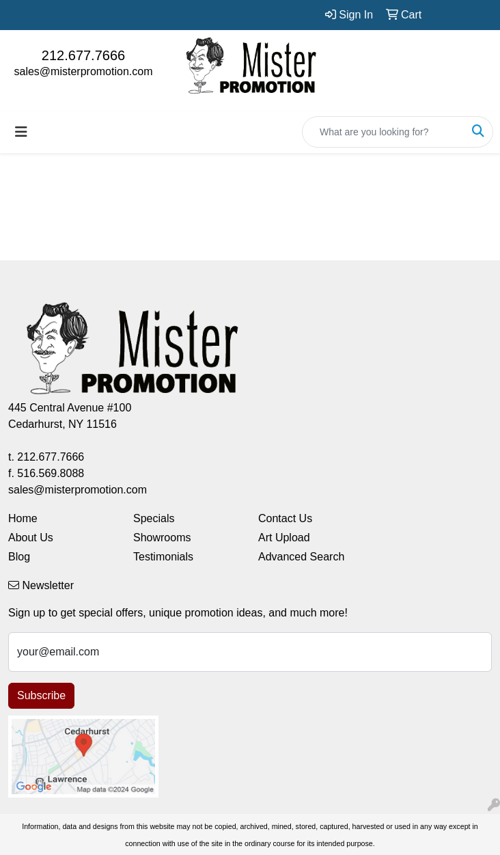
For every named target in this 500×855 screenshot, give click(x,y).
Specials (153, 518)
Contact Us (285, 518)
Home (23, 518)
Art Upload (284, 537)
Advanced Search (301, 556)
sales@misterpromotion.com (83, 71)
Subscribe (41, 695)
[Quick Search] (383, 132)
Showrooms (162, 537)
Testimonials (163, 556)
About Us (30, 537)
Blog (19, 556)
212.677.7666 (83, 55)
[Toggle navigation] (21, 131)
